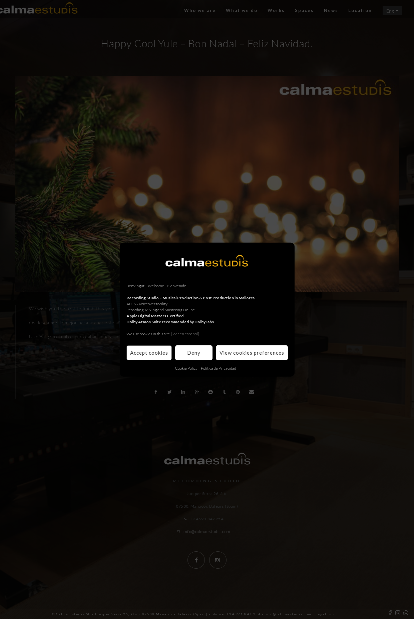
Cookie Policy (186, 367)
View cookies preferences (252, 353)
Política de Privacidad (218, 367)
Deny (193, 353)
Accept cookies (149, 353)
